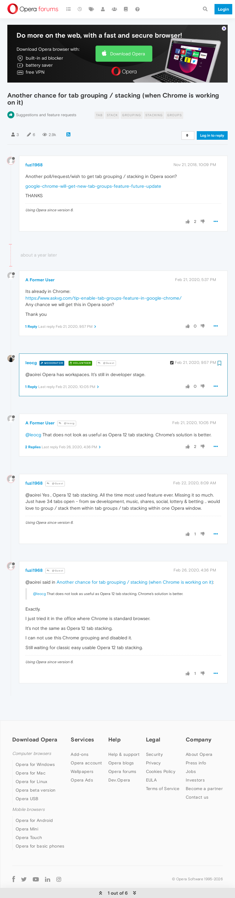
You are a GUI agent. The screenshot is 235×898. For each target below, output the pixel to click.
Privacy (153, 744)
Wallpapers (82, 752)
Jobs (191, 752)
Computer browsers (31, 734)
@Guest (106, 344)
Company (198, 721)
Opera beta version (35, 771)
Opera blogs (121, 744)
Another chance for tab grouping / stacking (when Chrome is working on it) (135, 563)
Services (82, 721)
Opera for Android (34, 801)
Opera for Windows (35, 745)
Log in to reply (212, 117)
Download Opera (127, 35)
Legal (153, 721)
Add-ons (79, 735)
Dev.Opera (119, 761)
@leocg (67, 404)
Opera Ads (82, 761)
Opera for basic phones (40, 827)
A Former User (39, 261)
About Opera (199, 735)
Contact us (197, 778)
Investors (195, 761)
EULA (151, 761)
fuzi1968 (34, 146)
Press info (196, 744)
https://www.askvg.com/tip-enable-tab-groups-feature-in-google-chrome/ (103, 279)
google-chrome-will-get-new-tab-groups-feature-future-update (93, 167)
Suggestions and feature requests (46, 96)
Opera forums (122, 752)
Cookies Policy (160, 752)
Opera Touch (29, 818)
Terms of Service (163, 769)
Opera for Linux (31, 762)
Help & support (124, 735)
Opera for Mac (31, 754)
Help (114, 721)
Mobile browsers (28, 790)
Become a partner (204, 769)
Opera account (86, 744)
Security (154, 735)
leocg (31, 344)
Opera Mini (27, 810)
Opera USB (27, 780)
